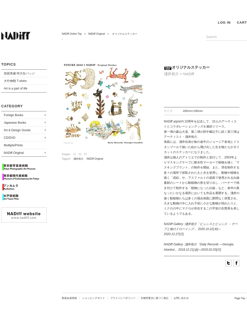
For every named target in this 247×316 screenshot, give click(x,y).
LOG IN (224, 22)
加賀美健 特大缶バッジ (19, 73)
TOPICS (8, 64)
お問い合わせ (181, 298)
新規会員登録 (69, 298)
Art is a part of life (15, 88)
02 (80, 154)
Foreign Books (13, 115)
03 (85, 154)
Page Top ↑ (240, 298)
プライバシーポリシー (122, 298)
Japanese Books (15, 122)
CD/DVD (9, 138)
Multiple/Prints (13, 145)
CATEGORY (12, 106)
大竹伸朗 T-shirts (15, 81)
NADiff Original (14, 153)
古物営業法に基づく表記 (154, 298)
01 (74, 154)
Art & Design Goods (17, 130)
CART (242, 22)
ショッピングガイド (93, 298)
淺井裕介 (78, 158)
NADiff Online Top (72, 33)
